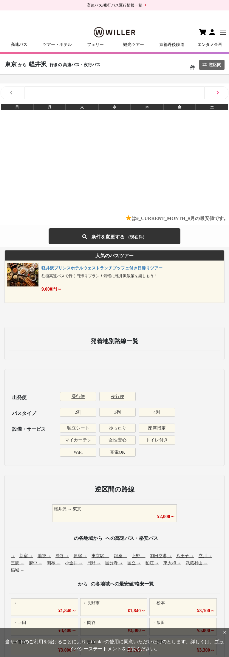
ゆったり (117, 428)
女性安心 (117, 440)
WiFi (78, 452)
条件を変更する (114, 236)
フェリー (95, 44)
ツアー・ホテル (57, 44)
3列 (117, 412)
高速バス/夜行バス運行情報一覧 (114, 5)
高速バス (19, 44)
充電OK (117, 452)
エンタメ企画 (209, 44)
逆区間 (211, 65)
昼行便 (78, 396)
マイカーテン (78, 440)
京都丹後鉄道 (171, 44)
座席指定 (157, 428)
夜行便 (117, 396)
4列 (157, 412)
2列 (78, 412)
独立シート (78, 428)
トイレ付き (157, 440)
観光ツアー (133, 44)
